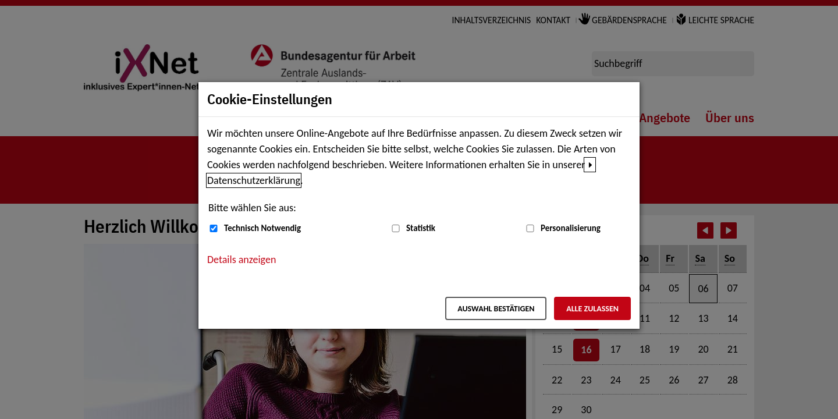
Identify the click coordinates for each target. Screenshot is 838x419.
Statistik (420, 228)
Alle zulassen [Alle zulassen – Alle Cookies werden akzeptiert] (592, 309)
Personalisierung (571, 228)
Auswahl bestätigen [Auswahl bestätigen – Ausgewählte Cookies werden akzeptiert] (495, 309)
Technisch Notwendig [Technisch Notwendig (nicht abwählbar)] (262, 228)
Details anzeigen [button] (241, 259)
